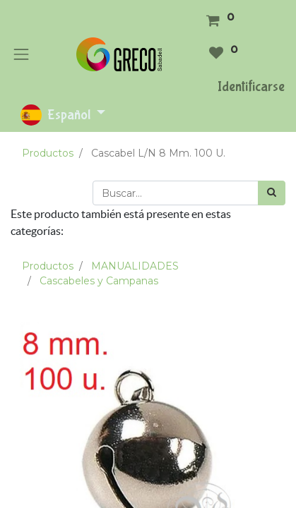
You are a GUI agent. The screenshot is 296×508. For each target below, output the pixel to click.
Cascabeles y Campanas (99, 280)
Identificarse (251, 86)
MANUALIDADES (135, 266)
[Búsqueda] (271, 193)
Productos (47, 153)
